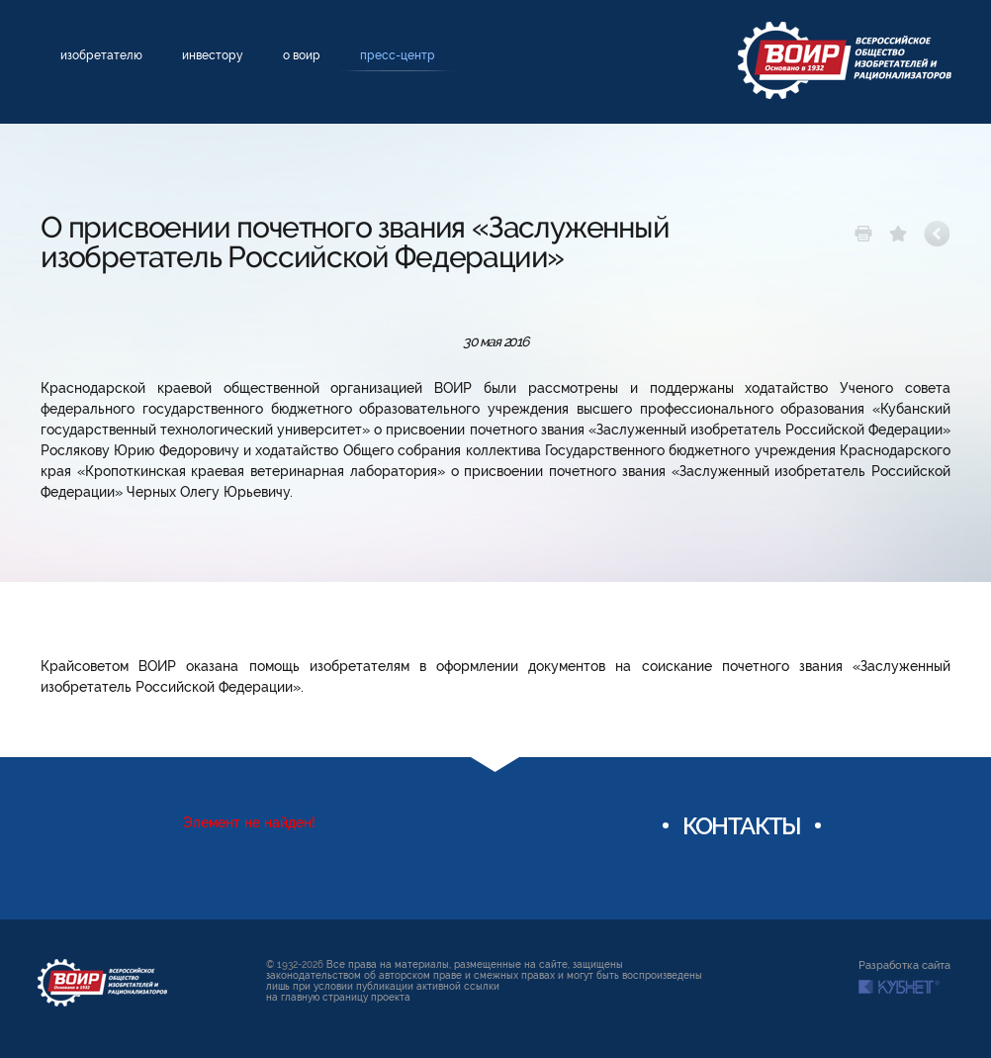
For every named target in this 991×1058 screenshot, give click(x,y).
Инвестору (212, 55)
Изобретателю (101, 55)
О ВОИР (301, 55)
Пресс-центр (397, 55)
